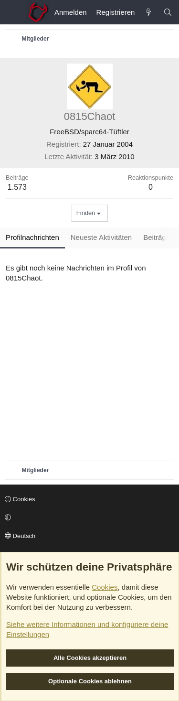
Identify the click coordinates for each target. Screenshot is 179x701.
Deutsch (20, 535)
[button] (88, 517)
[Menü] (12, 12)
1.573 (17, 187)
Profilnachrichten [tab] (32, 237)
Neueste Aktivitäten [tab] (101, 237)
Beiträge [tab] (156, 237)
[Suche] (167, 12)
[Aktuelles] (148, 12)
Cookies (20, 499)
